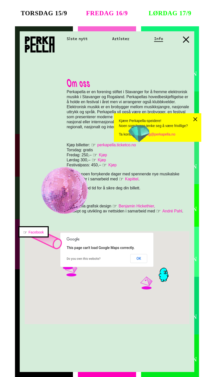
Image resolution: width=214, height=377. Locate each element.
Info (158, 39)
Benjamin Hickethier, (137, 206)
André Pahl (172, 211)
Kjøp (103, 155)
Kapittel (131, 179)
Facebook (36, 232)
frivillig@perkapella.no (158, 134)
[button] (152, 289)
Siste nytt (77, 39)
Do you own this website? (84, 259)
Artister (120, 39)
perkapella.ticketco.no (117, 145)
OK (138, 259)
